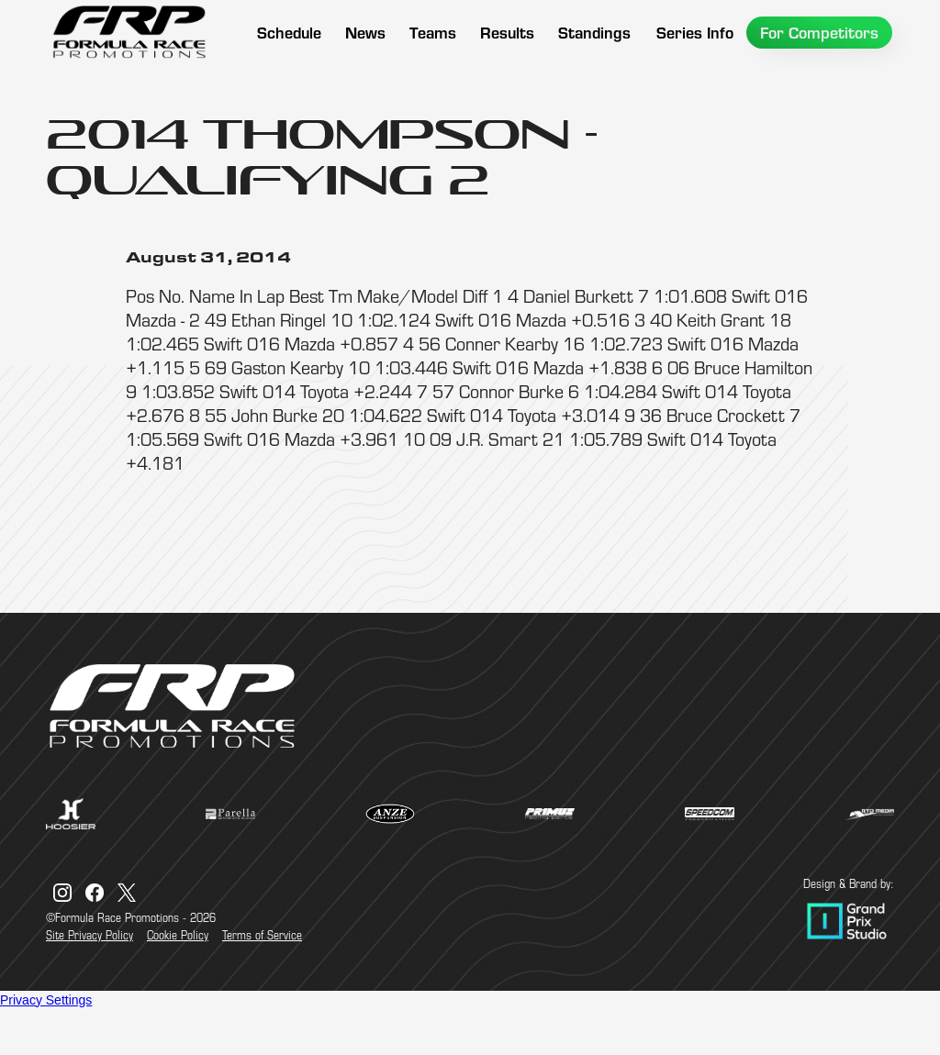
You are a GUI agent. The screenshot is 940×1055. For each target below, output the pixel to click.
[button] (432, 33)
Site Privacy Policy (89, 935)
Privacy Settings (46, 1000)
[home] (128, 32)
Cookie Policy (177, 935)
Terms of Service (262, 935)
